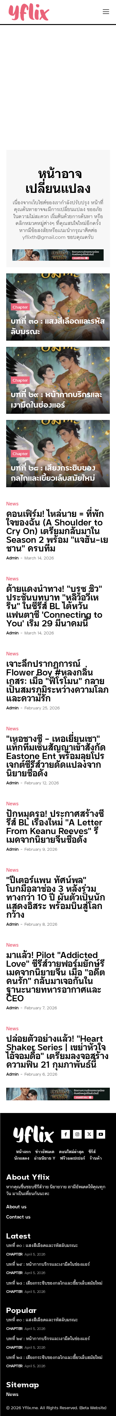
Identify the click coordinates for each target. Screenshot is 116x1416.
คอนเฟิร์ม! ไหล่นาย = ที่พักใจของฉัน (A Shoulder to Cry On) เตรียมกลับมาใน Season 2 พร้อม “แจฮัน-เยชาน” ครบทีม (57, 530)
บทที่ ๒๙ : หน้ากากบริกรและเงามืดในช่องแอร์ (48, 1263)
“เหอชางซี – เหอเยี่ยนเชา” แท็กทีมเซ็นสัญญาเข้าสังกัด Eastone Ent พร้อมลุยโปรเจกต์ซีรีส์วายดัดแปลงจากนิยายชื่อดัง (56, 755)
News (12, 503)
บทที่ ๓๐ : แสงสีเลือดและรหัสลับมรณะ (42, 1245)
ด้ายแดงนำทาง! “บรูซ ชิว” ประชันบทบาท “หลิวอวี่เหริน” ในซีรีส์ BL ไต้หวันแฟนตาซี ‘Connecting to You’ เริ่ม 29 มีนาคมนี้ (54, 605)
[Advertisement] (58, 86)
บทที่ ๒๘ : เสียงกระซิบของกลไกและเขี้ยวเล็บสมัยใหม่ (54, 1282)
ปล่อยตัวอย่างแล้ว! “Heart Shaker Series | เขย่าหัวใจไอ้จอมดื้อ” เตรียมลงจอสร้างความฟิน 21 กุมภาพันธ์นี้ (57, 1050)
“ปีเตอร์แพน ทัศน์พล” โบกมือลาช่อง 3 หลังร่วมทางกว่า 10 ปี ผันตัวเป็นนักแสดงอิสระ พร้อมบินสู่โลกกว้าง (55, 896)
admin (12, 557)
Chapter (20, 307)
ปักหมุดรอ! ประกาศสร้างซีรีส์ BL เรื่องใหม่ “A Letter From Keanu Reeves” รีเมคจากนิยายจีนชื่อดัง (55, 825)
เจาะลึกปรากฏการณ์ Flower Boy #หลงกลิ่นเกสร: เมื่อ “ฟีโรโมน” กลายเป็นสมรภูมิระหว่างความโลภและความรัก (57, 680)
